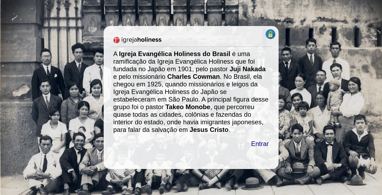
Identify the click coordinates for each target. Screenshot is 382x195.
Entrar (260, 143)
